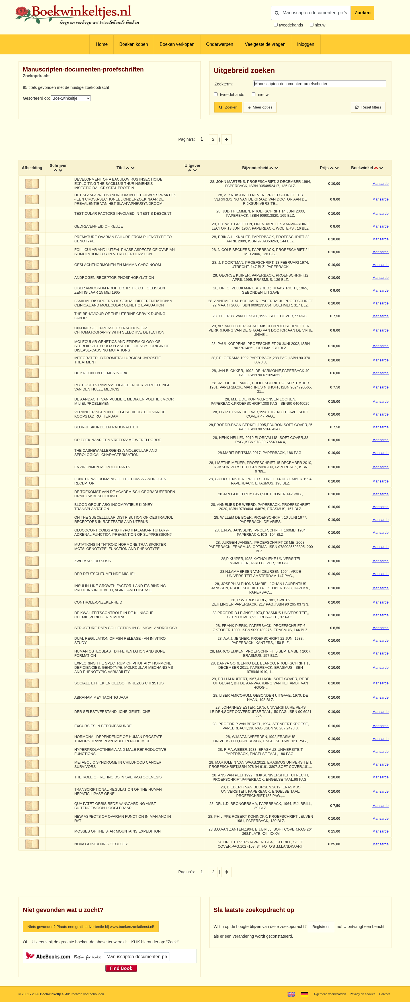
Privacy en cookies (361, 994)
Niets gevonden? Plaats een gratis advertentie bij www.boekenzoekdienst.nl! (96, 930)
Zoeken (362, 12)
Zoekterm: (223, 84)
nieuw (319, 25)
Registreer (321, 930)
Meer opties (265, 107)
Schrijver (59, 166)
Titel (121, 168)
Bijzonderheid (255, 168)
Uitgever (193, 166)
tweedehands (291, 25)
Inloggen (305, 44)
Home (102, 44)
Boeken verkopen (177, 44)
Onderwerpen (219, 44)
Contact (384, 994)
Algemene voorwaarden (326, 994)
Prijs (324, 168)
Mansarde (380, 184)
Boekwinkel (362, 168)
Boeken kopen (133, 44)
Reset (367, 107)
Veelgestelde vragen (265, 44)
